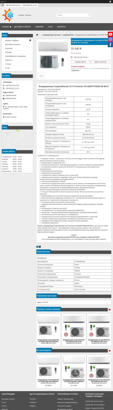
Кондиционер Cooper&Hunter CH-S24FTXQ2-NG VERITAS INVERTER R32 (74, 381)
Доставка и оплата (22, 27)
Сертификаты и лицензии (15, 56)
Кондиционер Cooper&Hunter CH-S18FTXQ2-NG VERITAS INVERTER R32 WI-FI (48, 341)
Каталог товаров (11, 40)
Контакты (61, 27)
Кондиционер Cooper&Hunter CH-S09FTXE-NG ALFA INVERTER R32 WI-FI (99, 341)
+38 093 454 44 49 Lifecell (94, 401)
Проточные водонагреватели (67, 402)
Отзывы (8, 52)
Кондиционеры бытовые (52, 35)
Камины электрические (65, 399)
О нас (50, 27)
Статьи (8, 64)
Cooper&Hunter (68, 35)
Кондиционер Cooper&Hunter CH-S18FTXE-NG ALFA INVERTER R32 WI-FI (74, 341)
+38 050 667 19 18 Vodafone (94, 405)
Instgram (32, 406)
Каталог (5, 27)
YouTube (32, 399)
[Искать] (89, 15)
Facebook (33, 402)
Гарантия (39, 27)
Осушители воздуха (64, 406)
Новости (8, 60)
